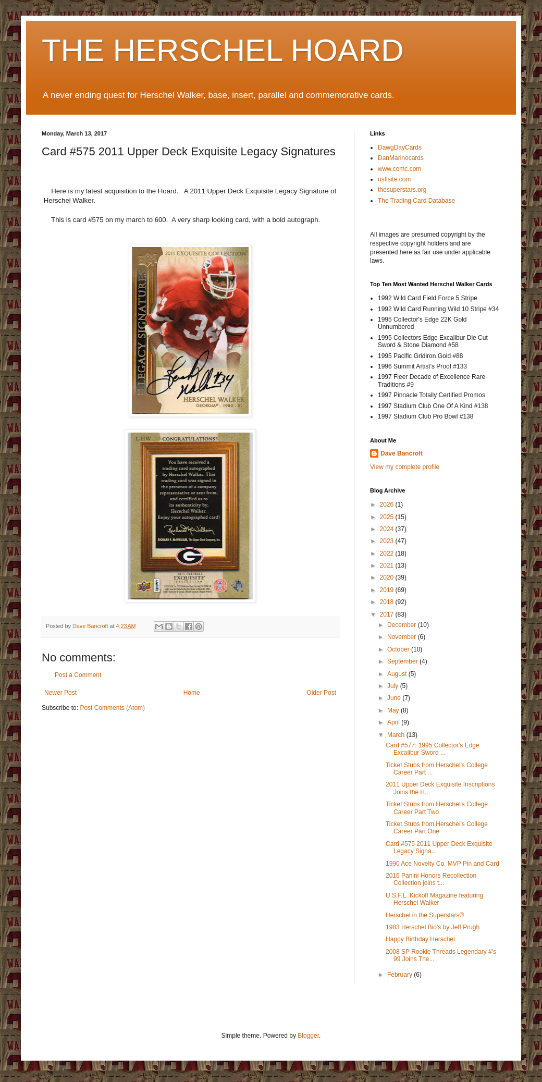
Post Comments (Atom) (112, 707)
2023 (388, 541)
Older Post (321, 692)
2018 (388, 602)
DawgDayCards (400, 147)
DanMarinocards (401, 158)
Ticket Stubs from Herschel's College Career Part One (437, 827)
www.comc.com (399, 169)
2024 (388, 529)
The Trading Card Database (416, 200)
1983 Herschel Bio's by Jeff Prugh (432, 927)
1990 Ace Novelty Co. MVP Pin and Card (442, 863)
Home (191, 692)
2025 (388, 517)
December (402, 625)
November (402, 637)
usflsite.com (394, 179)
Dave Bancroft (401, 453)
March (396, 735)
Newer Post (60, 692)
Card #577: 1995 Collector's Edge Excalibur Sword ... (432, 749)
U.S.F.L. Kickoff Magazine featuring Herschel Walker (434, 899)
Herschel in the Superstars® (425, 915)
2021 (388, 565)
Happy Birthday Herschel (420, 939)
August (398, 674)
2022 (388, 553)
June (394, 698)
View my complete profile (404, 467)
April (394, 722)
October (399, 649)
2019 (388, 590)
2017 (388, 614)
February (400, 974)
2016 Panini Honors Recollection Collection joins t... (431, 879)
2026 (388, 504)
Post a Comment (78, 675)
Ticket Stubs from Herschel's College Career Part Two (437, 808)
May (394, 710)
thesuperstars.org (402, 189)
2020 (388, 577)
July (393, 686)
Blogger (308, 1035)
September (403, 661)
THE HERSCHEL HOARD (223, 50)
